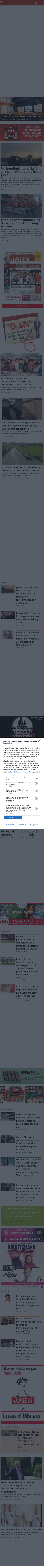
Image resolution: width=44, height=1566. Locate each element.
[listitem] (22, 778)
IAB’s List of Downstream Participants (24, 772)
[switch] (36, 783)
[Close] (40, 741)
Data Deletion (10, 825)
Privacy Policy (33, 825)
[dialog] (22, 783)
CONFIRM (13, 817)
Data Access (22, 825)
